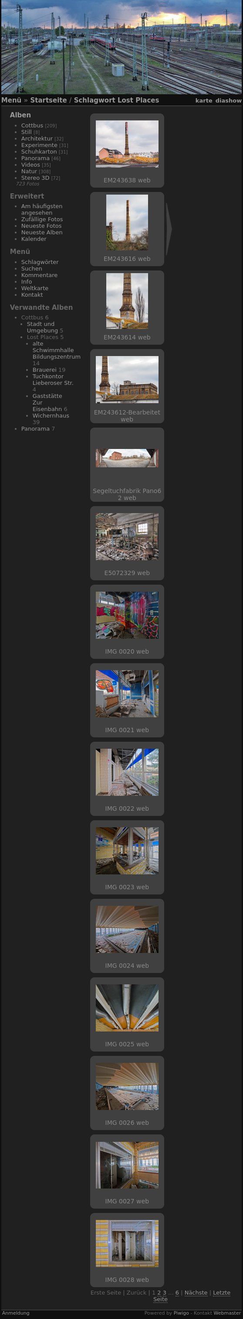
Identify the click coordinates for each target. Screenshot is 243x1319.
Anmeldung (16, 1313)
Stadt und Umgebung (42, 327)
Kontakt (32, 294)
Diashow (229, 100)
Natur (29, 171)
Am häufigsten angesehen (42, 209)
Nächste (196, 1292)
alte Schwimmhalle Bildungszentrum (57, 350)
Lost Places (138, 100)
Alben (20, 115)
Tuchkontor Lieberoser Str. (53, 379)
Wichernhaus (51, 415)
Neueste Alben (42, 232)
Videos (30, 164)
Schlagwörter (40, 262)
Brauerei (45, 370)
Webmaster (227, 1313)
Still (26, 132)
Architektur (37, 138)
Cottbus (32, 125)
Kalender (34, 239)
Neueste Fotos (41, 226)
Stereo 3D (35, 178)
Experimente (39, 145)
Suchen (31, 268)
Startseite (48, 100)
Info (26, 281)
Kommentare (39, 275)
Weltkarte (35, 288)
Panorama (35, 158)
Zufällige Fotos (42, 219)
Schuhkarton (39, 151)
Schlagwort (94, 100)
